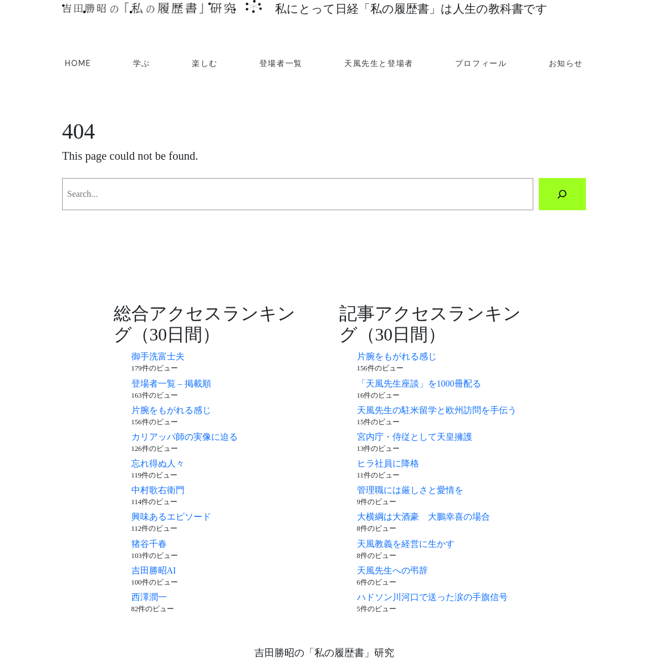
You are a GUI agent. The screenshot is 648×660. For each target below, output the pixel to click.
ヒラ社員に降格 (388, 463)
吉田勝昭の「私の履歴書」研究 (324, 652)
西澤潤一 (149, 597)
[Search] (562, 194)
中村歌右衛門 (158, 490)
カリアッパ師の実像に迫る (184, 436)
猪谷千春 (149, 544)
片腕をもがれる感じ (171, 410)
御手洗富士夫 (158, 356)
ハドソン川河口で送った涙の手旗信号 (432, 597)
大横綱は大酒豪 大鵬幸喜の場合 (423, 516)
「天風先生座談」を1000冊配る (419, 383)
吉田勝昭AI (153, 570)
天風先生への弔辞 (392, 570)
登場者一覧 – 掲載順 (171, 383)
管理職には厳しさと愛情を (410, 490)
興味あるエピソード (171, 516)
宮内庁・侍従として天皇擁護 (414, 436)
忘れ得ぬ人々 (158, 463)
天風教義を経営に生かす (406, 544)
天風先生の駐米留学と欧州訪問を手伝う (437, 410)
